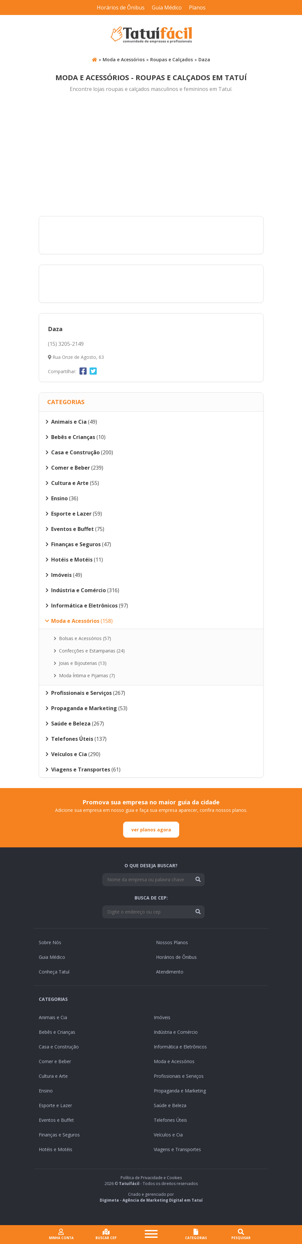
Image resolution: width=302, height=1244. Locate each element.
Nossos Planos (172, 942)
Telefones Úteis (170, 1120)
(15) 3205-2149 (66, 343)
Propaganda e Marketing (180, 1091)
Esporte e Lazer (55, 1105)
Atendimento (169, 972)
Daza (204, 59)
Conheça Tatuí (54, 972)
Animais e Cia (53, 1017)
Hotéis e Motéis (55, 1149)
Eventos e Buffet (56, 1120)
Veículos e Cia (168, 1135)
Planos (197, 7)
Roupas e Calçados (171, 59)
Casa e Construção (59, 1047)
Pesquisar (241, 1234)
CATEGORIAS (196, 1234)
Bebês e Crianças (57, 1032)
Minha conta (61, 1234)
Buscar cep (106, 1234)
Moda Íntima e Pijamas (84, 675)
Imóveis (162, 1017)
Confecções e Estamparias (89, 651)
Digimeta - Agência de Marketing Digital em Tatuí (151, 1200)
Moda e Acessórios (124, 59)
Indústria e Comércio (176, 1032)
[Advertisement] (151, 154)
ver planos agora (151, 830)
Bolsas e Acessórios (82, 638)
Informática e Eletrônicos (180, 1047)
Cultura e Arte (53, 1076)
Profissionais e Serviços (179, 1076)
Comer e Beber (55, 1061)
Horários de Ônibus (121, 7)
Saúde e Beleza (170, 1105)
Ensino (46, 1091)
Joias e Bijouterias (80, 663)
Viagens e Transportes (177, 1149)
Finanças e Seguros (59, 1135)
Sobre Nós (50, 942)
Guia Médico (167, 7)
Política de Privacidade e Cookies (151, 1177)
